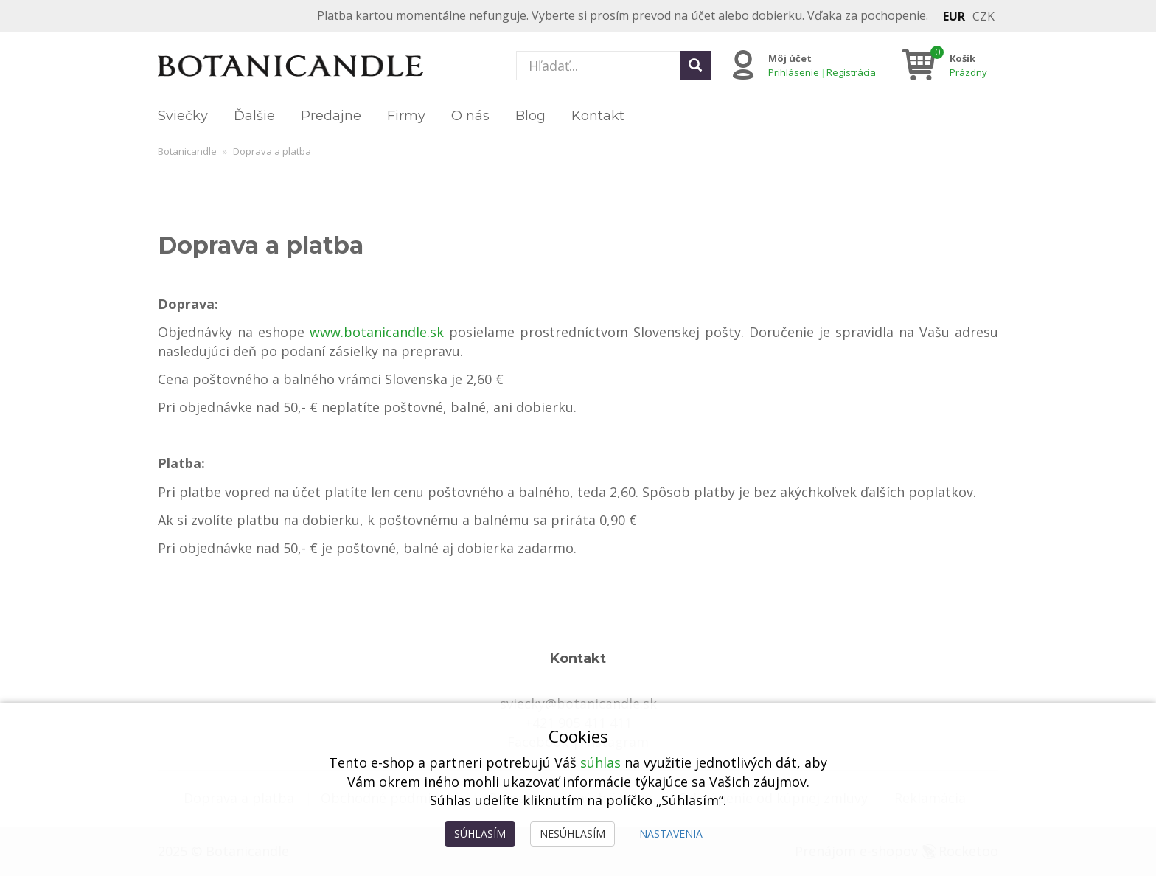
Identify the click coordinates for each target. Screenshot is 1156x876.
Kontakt (597, 116)
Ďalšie (254, 116)
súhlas (600, 762)
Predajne (331, 116)
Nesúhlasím (572, 834)
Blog (530, 116)
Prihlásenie (793, 72)
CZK (983, 16)
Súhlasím (480, 834)
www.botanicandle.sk (377, 332)
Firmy (406, 116)
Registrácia (851, 72)
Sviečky (183, 116)
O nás (470, 116)
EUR (954, 16)
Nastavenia (671, 834)
